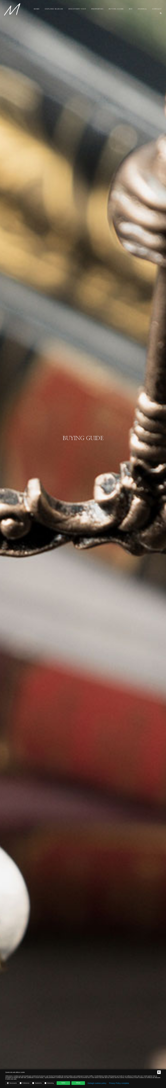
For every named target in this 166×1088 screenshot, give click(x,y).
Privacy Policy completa (119, 1083)
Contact (157, 9)
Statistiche (37, 1083)
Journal (142, 9)
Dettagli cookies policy (97, 1083)
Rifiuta (78, 1083)
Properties (97, 9)
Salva (63, 1083)
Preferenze (25, 1083)
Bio (131, 9)
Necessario (12, 1083)
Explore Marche (54, 9)
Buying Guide (116, 9)
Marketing (49, 1083)
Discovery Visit (77, 9)
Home (37, 9)
